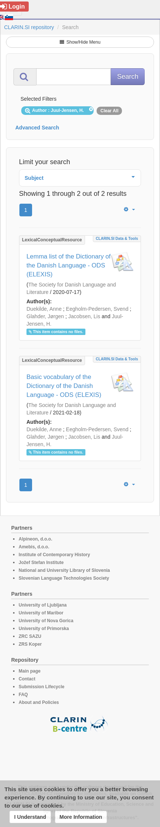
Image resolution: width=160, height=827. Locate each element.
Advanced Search (37, 128)
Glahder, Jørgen (45, 316)
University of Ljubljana (43, 605)
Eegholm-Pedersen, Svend (97, 309)
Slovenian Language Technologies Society (64, 578)
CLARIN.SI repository (29, 27)
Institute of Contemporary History (54, 554)
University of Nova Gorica (46, 620)
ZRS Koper (30, 644)
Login (12, 6)
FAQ (23, 694)
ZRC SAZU (30, 636)
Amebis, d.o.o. (34, 546)
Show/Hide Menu (80, 42)
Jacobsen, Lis (84, 316)
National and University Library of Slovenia (64, 570)
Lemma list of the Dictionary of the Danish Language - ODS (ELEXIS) (68, 265)
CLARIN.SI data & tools (117, 238)
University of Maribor (41, 612)
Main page (30, 671)
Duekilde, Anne (44, 309)
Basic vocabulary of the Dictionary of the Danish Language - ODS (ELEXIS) (63, 385)
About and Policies (39, 702)
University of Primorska (44, 628)
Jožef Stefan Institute (41, 562)
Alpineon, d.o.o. (35, 539)
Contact (27, 679)
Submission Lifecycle (42, 686)
